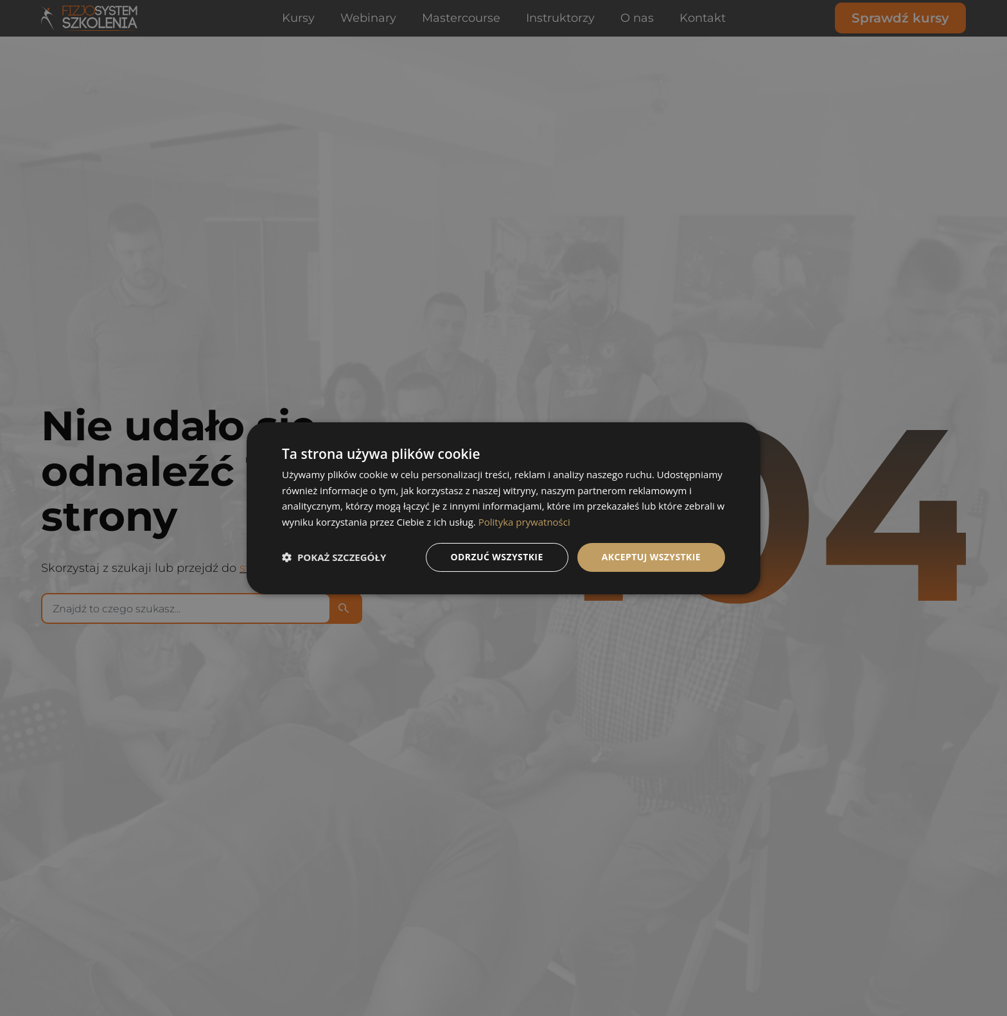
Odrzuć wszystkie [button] (497, 557)
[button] (334, 557)
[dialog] (503, 508)
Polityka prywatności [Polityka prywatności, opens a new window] (524, 521)
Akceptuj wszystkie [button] (651, 557)
